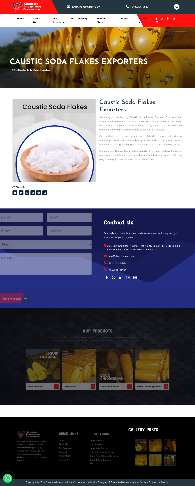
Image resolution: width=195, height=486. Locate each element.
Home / (14, 70)
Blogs (124, 18)
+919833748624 (115, 269)
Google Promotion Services (155, 482)
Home (20, 18)
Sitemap (82, 18)
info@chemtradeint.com (83, 7)
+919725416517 (137, 7)
